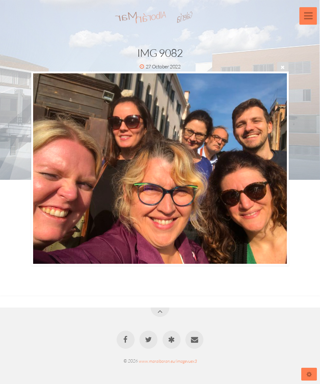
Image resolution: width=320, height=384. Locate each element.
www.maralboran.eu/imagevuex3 (168, 360)
